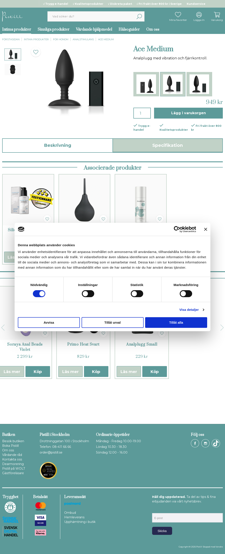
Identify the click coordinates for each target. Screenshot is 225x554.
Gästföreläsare (13, 473)
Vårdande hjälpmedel (94, 29)
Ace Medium (106, 39)
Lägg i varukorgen (188, 113)
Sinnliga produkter (53, 29)
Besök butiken (13, 441)
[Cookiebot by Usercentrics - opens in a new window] (177, 229)
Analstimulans (83, 39)
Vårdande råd (12, 455)
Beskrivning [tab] (57, 145)
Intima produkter (36, 39)
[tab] (13, 54)
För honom (60, 39)
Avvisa (49, 322)
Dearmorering (13, 464)
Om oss (152, 29)
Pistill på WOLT (13, 468)
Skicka (162, 531)
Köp (38, 409)
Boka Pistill (10, 446)
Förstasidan (11, 39)
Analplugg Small (141, 382)
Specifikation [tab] (167, 145)
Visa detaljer (189, 309)
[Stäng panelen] (205, 229)
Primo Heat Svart (83, 382)
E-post (156, 509)
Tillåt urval (112, 322)
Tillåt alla (176, 322)
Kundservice (196, 3)
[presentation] (12, 54)
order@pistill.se (51, 452)
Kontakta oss (12, 459)
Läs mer (70, 409)
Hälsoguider (129, 29)
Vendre (219, 547)
